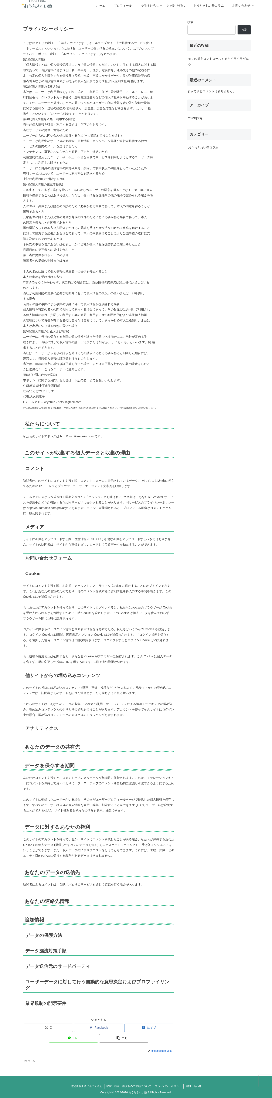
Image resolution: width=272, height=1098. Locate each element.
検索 (190, 22)
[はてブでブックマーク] (148, 1028)
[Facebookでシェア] (98, 1028)
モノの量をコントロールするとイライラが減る (218, 61)
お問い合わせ (194, 1086)
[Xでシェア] (48, 1028)
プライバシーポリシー (168, 1086)
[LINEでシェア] (73, 1038)
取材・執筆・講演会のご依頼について (128, 1086)
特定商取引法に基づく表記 (86, 1086)
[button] (123, 1038)
